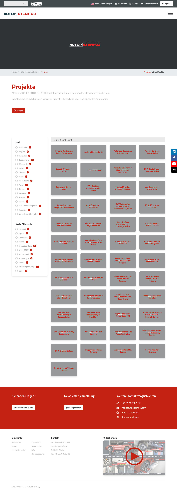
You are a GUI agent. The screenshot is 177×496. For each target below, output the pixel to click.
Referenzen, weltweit (28, 71)
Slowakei (24, 193)
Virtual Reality (158, 72)
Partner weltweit (149, 3)
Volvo (23, 270)
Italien (23, 168)
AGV (33, 450)
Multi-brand (26, 254)
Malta (23, 176)
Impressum (36, 442)
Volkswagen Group (29, 266)
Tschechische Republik (30, 205)
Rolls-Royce (25, 258)
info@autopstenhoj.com (131, 408)
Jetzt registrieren (73, 407)
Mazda (23, 241)
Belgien (24, 151)
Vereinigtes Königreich (30, 214)
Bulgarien (24, 155)
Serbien (24, 189)
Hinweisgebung (38, 453)
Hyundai (24, 229)
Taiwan (23, 201)
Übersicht (18, 110)
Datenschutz (37, 446)
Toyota (23, 262)
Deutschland (26, 159)
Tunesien (24, 209)
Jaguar (23, 233)
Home (14, 71)
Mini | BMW (25, 250)
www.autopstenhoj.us (101, 3)
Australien (25, 147)
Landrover (25, 237)
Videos (14, 446)
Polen (23, 184)
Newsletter (16, 442)
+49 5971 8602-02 (128, 403)
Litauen (24, 172)
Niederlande (25, 180)
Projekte (147, 72)
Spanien (24, 197)
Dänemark (25, 164)
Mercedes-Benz (27, 245)
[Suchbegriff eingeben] (16, 3)
